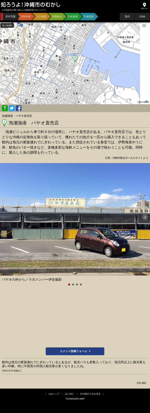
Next (145, 217)
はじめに (69, 394)
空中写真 (10, 16)
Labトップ (54, 394)
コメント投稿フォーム (75, 351)
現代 (127, 16)
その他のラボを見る (90, 394)
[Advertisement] (75, 317)
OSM (142, 16)
